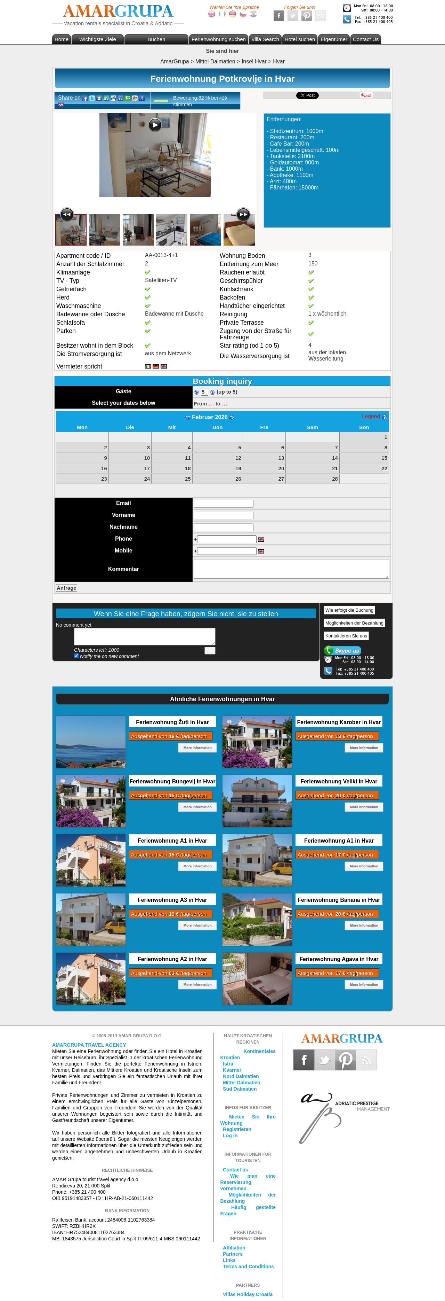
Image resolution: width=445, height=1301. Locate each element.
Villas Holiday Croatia (248, 1294)
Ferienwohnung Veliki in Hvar (339, 781)
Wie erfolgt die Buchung (349, 610)
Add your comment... (145, 636)
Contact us (235, 1169)
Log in (230, 1135)
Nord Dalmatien (241, 1076)
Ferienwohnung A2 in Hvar (172, 959)
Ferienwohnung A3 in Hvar (172, 900)
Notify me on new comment (106, 656)
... (211, 403)
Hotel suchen (300, 39)
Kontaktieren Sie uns (346, 635)
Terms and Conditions (248, 1266)
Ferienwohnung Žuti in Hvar (172, 722)
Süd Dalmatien (240, 1089)
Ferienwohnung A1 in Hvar (172, 841)
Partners (233, 1254)
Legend (374, 416)
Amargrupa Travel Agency (89, 1045)
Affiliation (234, 1247)
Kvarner (232, 1070)
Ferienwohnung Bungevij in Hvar (172, 781)
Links (229, 1260)
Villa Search (265, 39)
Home (61, 39)
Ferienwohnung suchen (219, 39)
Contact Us (366, 39)
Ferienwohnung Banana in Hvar (339, 900)
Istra (228, 1064)
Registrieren (237, 1129)
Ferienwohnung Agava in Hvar (338, 959)
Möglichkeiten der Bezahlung (354, 623)
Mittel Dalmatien (241, 1082)
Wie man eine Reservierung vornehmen (248, 1182)
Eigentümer (334, 39)
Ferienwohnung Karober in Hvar (339, 722)
